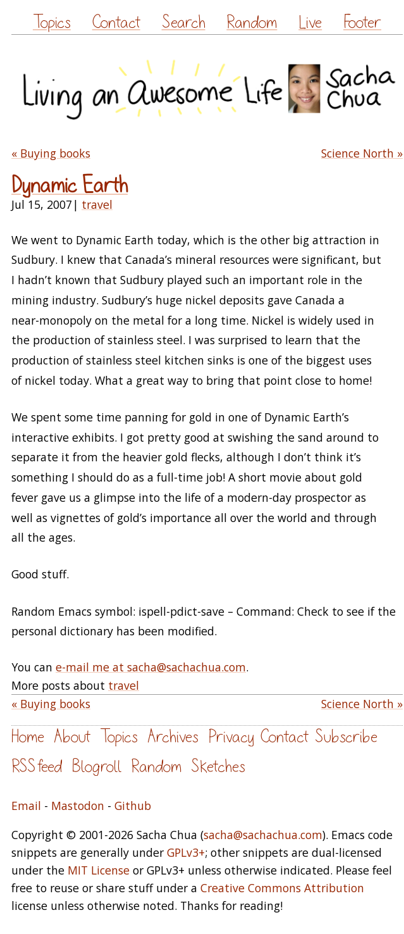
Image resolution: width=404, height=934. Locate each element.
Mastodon (77, 805)
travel (97, 204)
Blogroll (96, 766)
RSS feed (36, 766)
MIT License (99, 870)
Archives (173, 736)
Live (310, 22)
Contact (116, 22)
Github (132, 805)
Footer (362, 22)
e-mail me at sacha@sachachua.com (151, 667)
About (72, 736)
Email (26, 805)
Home (27, 736)
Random (251, 22)
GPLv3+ (186, 852)
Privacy (231, 736)
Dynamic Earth (69, 186)
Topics (52, 22)
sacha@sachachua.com (263, 834)
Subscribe (346, 736)
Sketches (218, 766)
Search (183, 22)
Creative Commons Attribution (282, 887)
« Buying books (50, 153)
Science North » (362, 153)
